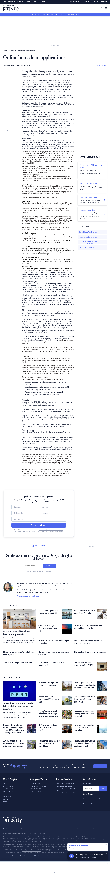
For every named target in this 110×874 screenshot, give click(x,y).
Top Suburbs (87, 783)
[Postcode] (53, 513)
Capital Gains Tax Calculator (65, 783)
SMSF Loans (75, 14)
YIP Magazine (85, 1)
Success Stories (8, 788)
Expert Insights (8, 786)
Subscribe (49, 565)
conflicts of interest (22, 841)
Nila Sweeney (9, 65)
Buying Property (35, 783)
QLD (84, 803)
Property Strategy (35, 791)
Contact (12, 828)
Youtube (42, 1)
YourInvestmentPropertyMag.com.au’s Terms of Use (51, 529)
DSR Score (6, 802)
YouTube (104, 828)
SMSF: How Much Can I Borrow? (66, 792)
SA (91, 800)
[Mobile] (24, 513)
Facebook (20, 1)
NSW (84, 798)
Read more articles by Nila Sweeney (28, 596)
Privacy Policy (32, 833)
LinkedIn (35, 1)
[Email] (38, 519)
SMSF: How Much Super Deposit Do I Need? (68, 789)
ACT (100, 798)
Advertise (95, 1)
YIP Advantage (74, 1)
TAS (100, 800)
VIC (84, 800)
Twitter (28, 1)
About (5, 828)
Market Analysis (8, 791)
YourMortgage (46, 855)
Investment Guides (36, 788)
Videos (5, 794)
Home (5, 50)
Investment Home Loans (59, 14)
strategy (11, 50)
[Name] (24, 507)
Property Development (37, 794)
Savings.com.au (28, 855)
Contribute (104, 1)
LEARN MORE (100, 766)
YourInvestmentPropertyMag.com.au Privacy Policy (26, 531)
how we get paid (38, 841)
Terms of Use (41, 833)
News (5, 783)
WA (92, 798)
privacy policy (48, 571)
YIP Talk (5, 799)
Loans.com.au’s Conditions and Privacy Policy (52, 531)
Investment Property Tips (38, 786)
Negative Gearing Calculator (65, 786)
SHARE (99, 65)
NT (91, 803)
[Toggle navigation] (106, 8)
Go (103, 788)
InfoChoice (37, 855)
